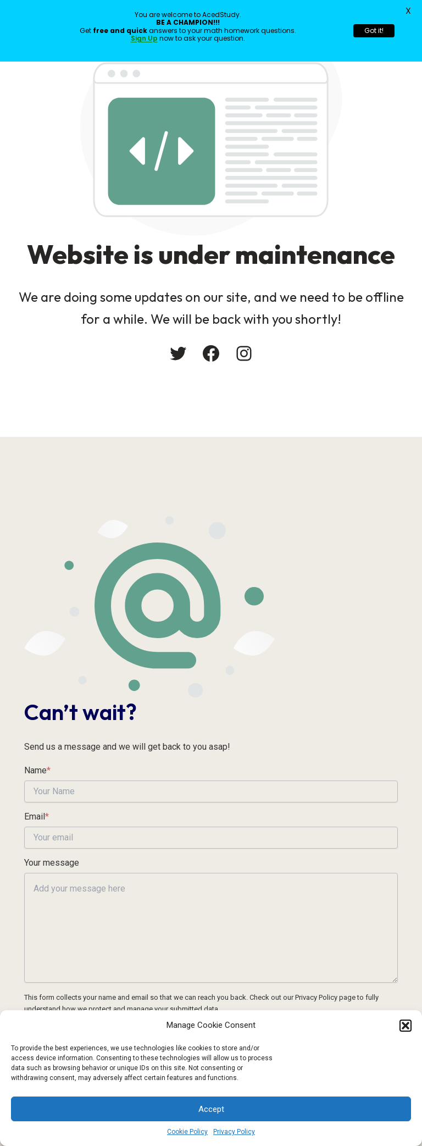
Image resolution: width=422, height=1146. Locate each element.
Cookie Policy (187, 1132)
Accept (211, 1109)
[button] (405, 1025)
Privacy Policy (234, 1132)
